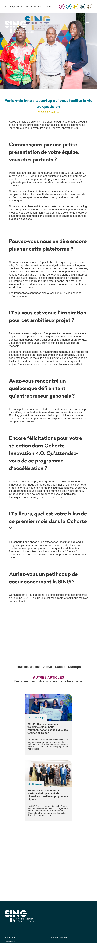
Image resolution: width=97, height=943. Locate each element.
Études (60, 667)
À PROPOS (10, 937)
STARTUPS (10, 942)
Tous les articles (28, 667)
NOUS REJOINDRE (58, 937)
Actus (47, 667)
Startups (74, 667)
